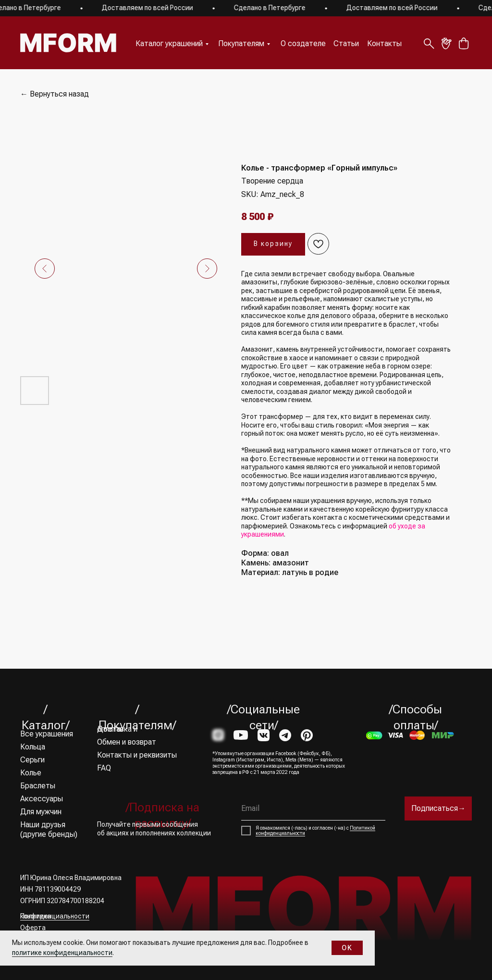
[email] (313, 808)
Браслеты (37, 785)
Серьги (32, 759)
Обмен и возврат (126, 742)
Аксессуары (41, 798)
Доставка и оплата (117, 729)
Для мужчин (41, 811)
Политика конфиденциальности (54, 916)
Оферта (33, 927)
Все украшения (46, 733)
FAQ (104, 767)
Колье (30, 772)
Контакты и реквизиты (137, 755)
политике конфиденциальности (62, 952)
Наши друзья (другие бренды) (48, 829)
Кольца (32, 746)
